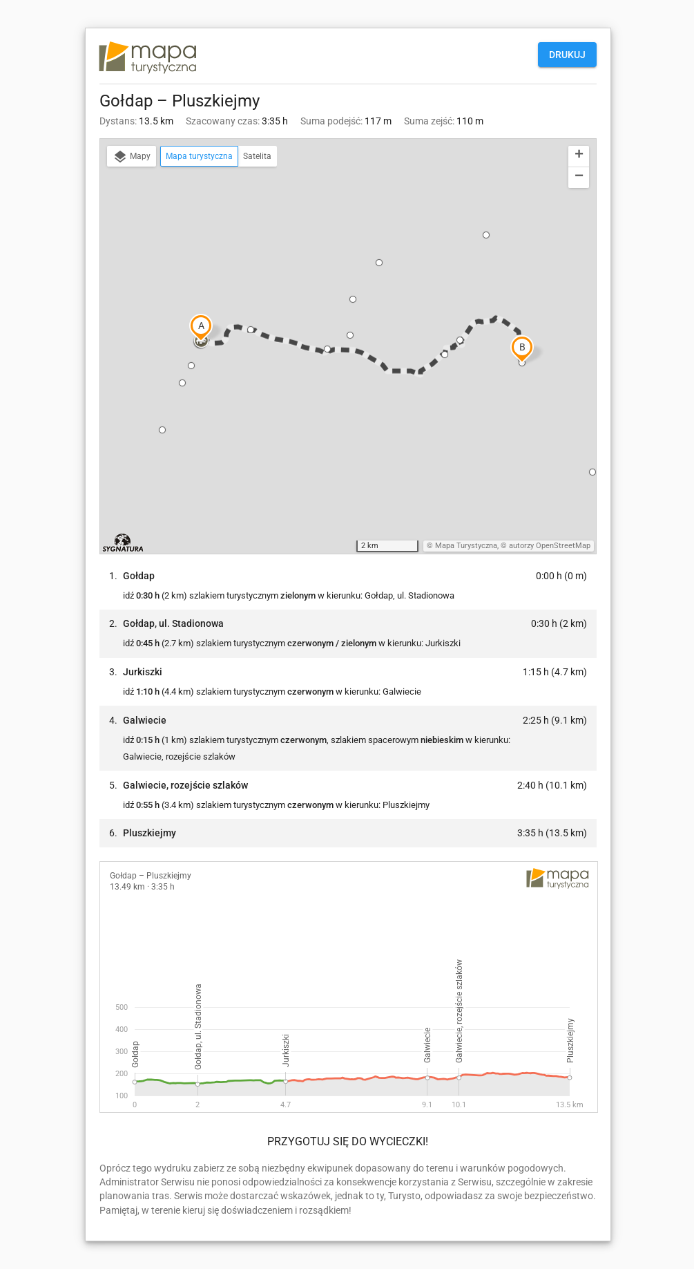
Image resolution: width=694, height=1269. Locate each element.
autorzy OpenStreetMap (549, 545)
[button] (201, 341)
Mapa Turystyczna (466, 545)
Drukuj (567, 54)
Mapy (132, 156)
